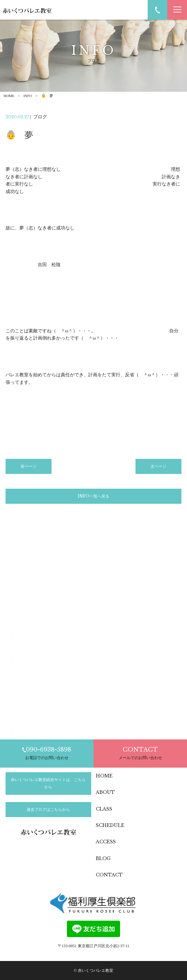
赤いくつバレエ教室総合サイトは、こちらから (48, 783)
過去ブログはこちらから (48, 809)
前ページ (28, 466)
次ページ (158, 466)
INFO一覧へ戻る (93, 496)
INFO (28, 96)
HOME (9, 96)
